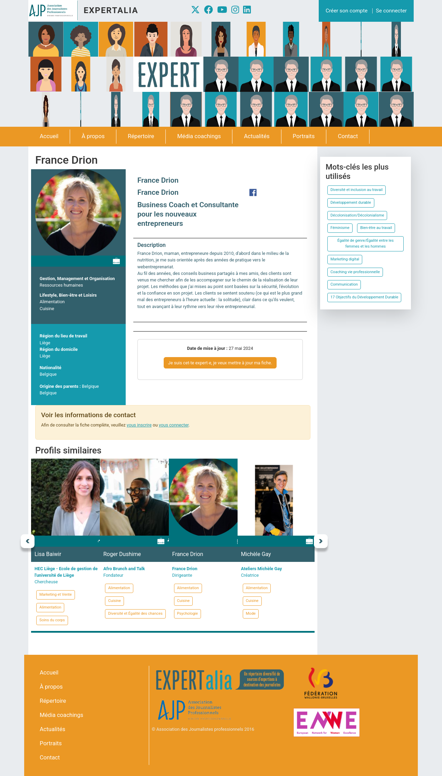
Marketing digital (344, 259)
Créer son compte (346, 11)
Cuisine (47, 308)
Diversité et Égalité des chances (135, 613)
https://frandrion (253, 192)
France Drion (158, 180)
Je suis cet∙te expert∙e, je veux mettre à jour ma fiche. (220, 362)
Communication (344, 284)
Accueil (49, 136)
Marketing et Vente (55, 594)
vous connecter (174, 425)
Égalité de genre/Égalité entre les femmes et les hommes (365, 243)
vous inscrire (139, 425)
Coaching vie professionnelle (355, 272)
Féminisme (339, 228)
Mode (251, 613)
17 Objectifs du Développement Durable (364, 297)
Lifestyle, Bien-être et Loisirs (68, 295)
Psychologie (187, 613)
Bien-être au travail (376, 228)
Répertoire (141, 136)
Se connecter (391, 11)
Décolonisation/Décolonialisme (357, 215)
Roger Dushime (122, 554)
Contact (348, 136)
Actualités (256, 136)
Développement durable (350, 202)
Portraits (304, 136)
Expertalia (111, 10)
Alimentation (52, 301)
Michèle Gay (256, 554)
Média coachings (199, 136)
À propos (93, 136)
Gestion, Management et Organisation (77, 278)
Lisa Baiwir (48, 554)
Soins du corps (52, 620)
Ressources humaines (61, 285)
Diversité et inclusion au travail (356, 190)
